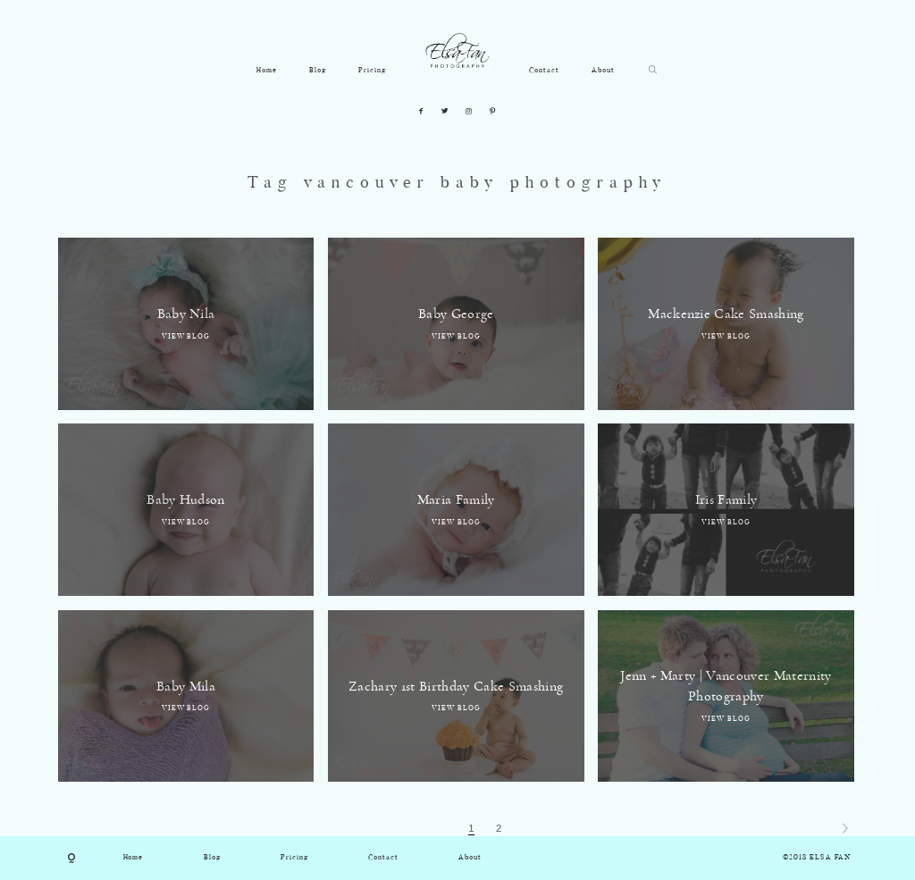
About (603, 70)
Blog (317, 70)
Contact (544, 70)
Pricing (372, 70)
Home (266, 70)
